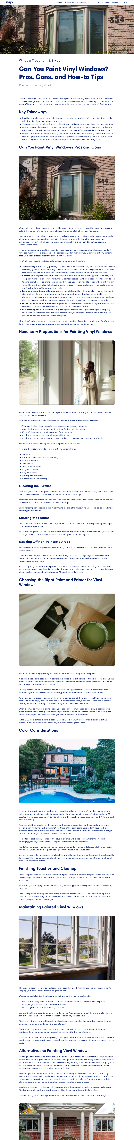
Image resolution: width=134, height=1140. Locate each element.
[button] (116, 2)
